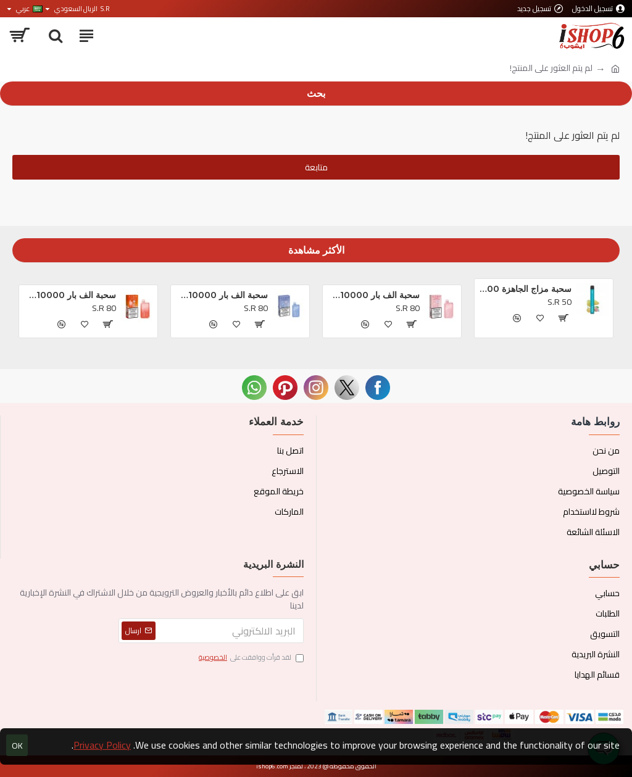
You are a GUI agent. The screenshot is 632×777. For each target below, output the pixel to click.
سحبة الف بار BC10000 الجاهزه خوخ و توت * (69, 295)
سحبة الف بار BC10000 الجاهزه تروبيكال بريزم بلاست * (373, 295)
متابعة (316, 167)
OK (17, 746)
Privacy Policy (102, 745)
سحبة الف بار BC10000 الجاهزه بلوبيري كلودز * (221, 295)
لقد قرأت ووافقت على (250, 657)
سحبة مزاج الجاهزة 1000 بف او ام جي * (525, 288)
